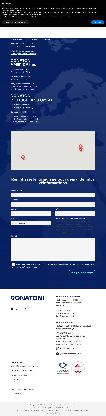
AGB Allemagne (17, 393)
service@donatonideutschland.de (25, 119)
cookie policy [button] (17, 10)
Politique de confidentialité (22, 389)
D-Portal (14, 379)
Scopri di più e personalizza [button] (15, 22)
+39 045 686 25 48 (63, 311)
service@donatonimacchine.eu (69, 338)
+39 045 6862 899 (63, 333)
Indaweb (58, 413)
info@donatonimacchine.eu (68, 316)
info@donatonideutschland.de (23, 116)
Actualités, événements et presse (24, 366)
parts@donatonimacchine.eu (68, 344)
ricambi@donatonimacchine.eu (69, 341)
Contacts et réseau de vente (22, 370)
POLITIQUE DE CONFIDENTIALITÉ (84, 264)
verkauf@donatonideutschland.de (25, 122)
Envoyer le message (82, 272)
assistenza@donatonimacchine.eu (70, 336)
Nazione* (14, 219)
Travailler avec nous (19, 375)
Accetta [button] (98, 22)
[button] (81, 149)
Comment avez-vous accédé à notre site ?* (70, 219)
